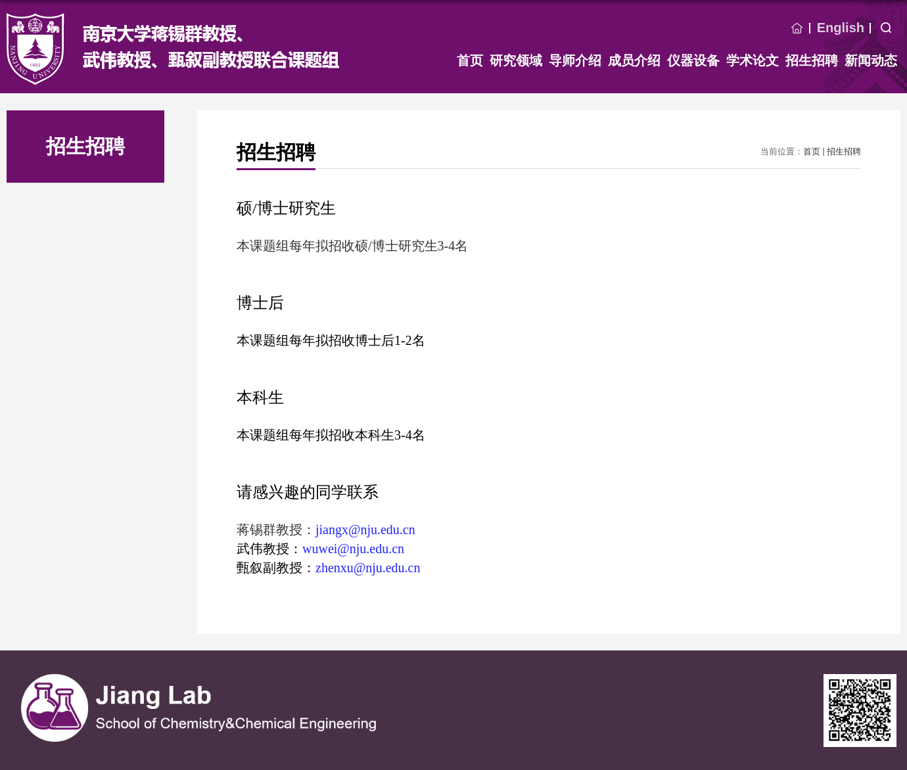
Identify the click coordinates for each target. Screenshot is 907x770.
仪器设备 (693, 60)
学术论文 (752, 60)
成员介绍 (634, 60)
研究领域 (516, 60)
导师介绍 (575, 60)
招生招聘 (811, 60)
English (840, 27)
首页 (797, 27)
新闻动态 (871, 60)
